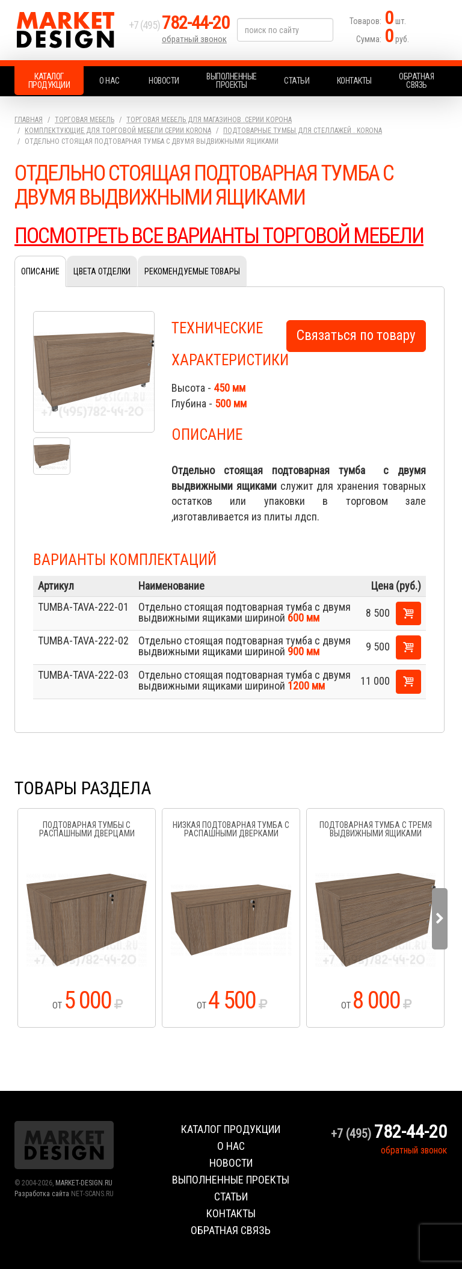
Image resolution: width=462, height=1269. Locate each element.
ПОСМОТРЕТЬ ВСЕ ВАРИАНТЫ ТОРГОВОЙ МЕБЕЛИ (219, 236)
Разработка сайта (41, 1194)
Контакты (354, 80)
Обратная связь (416, 81)
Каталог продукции (49, 81)
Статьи (296, 80)
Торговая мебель (84, 120)
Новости (164, 80)
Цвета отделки (102, 271)
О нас (109, 80)
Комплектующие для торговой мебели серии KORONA (118, 130)
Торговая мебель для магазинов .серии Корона (209, 120)
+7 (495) (179, 25)
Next (440, 918)
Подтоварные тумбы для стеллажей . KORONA (302, 130)
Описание (40, 271)
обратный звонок (194, 39)
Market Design (68, 30)
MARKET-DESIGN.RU (83, 1183)
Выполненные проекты (231, 81)
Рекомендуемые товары (192, 271)
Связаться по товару (356, 335)
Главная (28, 120)
